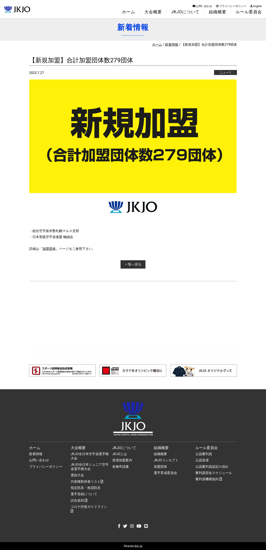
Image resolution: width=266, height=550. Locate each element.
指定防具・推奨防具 (86, 488)
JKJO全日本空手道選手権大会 (90, 456)
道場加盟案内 (122, 460)
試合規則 (79, 500)
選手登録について (84, 494)
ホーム (128, 11)
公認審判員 (203, 454)
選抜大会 (77, 475)
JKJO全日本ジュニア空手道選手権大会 (90, 467)
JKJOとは (119, 454)
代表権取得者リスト (87, 482)
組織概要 (160, 454)
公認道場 (202, 460)
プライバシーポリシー (231, 6)
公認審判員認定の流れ (212, 467)
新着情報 (171, 45)
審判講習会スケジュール (213, 473)
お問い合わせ (202, 6)
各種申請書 (120, 467)
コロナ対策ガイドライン (89, 509)
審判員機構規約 (208, 479)
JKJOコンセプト (166, 460)
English (256, 6)
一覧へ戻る (133, 264)
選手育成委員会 (165, 473)
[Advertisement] (133, 316)
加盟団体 (49, 249)
